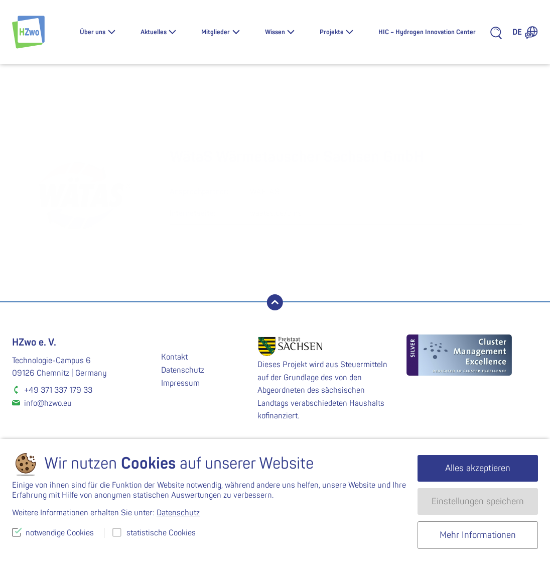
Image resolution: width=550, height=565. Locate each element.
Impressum (180, 383)
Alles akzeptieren (477, 468)
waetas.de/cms (276, 213)
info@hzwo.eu (48, 403)
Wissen (275, 32)
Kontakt (174, 357)
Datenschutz (182, 370)
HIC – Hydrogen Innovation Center (427, 32)
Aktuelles (154, 32)
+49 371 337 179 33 (58, 390)
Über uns (92, 32)
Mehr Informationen (478, 535)
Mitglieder (215, 32)
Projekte (332, 32)
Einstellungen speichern (478, 501)
